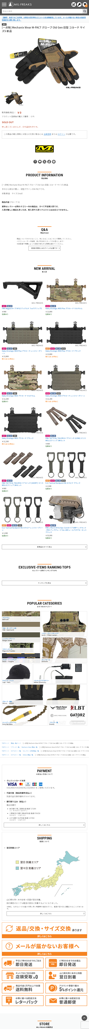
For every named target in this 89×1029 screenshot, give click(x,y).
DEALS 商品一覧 (28, 755)
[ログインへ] (79, 4)
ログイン (61, 134)
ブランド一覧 (15, 747)
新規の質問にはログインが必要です (44, 248)
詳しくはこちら (44, 825)
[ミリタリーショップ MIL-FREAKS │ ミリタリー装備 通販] (20, 4)
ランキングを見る (44, 583)
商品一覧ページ (16, 743)
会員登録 (47, 134)
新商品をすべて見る (44, 547)
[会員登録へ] (73, 4)
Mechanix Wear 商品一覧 (30, 747)
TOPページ (5, 743)
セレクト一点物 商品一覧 (31, 751)
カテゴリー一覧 (16, 751)
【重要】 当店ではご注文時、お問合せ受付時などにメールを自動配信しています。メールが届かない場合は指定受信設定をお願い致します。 (44, 18)
